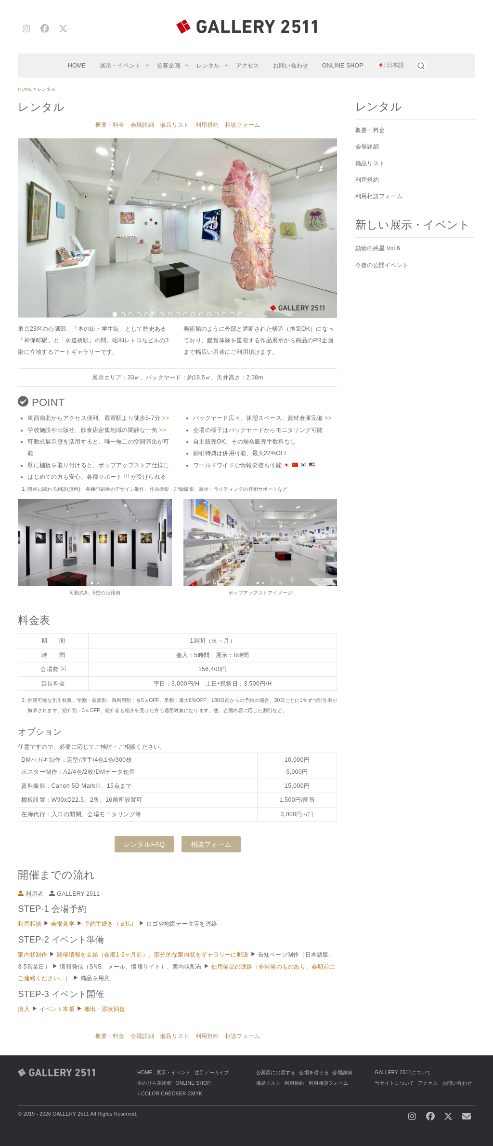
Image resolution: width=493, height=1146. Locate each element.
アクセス (247, 65)
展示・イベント (120, 65)
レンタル (208, 65)
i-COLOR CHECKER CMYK (170, 1093)
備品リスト (174, 124)
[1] (126, 475)
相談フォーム (242, 124)
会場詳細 (142, 124)
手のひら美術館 (154, 1083)
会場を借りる (313, 1072)
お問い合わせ (290, 65)
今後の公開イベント (381, 265)
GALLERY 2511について (403, 1072)
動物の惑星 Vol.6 (377, 248)
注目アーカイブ (212, 1072)
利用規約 (207, 124)
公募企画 (169, 65)
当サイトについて (394, 1083)
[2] (63, 668)
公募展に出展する (276, 1072)
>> (165, 418)
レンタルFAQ (144, 844)
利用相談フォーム (378, 196)
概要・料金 (110, 124)
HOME (77, 65)
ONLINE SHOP (342, 65)
